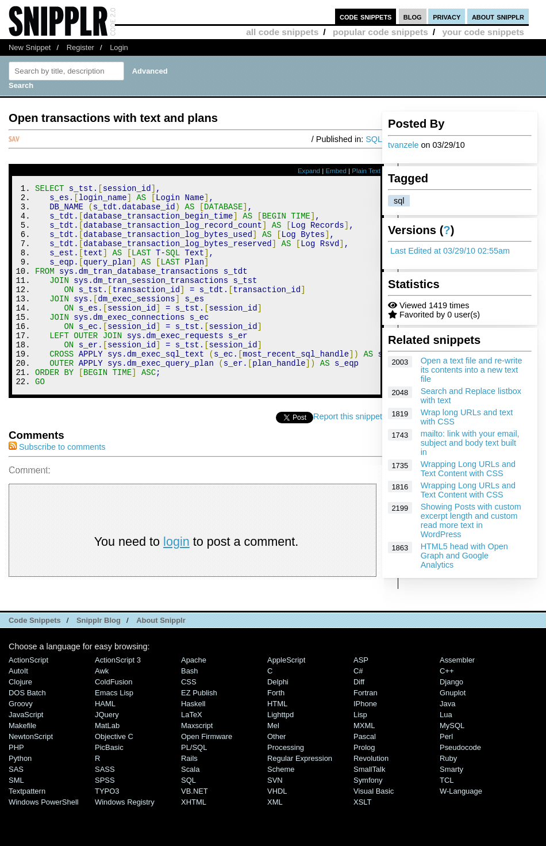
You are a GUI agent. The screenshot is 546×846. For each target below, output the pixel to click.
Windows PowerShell (44, 840)
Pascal (364, 774)
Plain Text (366, 170)
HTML (277, 741)
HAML (105, 741)
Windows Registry (125, 840)
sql (399, 200)
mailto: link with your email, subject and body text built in (470, 443)
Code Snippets (35, 658)
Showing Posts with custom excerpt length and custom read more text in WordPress (471, 520)
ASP (360, 698)
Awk (102, 709)
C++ (446, 709)
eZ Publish (199, 730)
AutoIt (18, 709)
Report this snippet (347, 454)
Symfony (367, 818)
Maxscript (197, 763)
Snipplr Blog (98, 658)
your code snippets (483, 32)
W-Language (461, 829)
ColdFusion (114, 719)
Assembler (457, 698)
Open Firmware (206, 774)
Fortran (365, 730)
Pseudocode (460, 785)
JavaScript (26, 752)
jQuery (107, 752)
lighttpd (280, 752)
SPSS (105, 818)
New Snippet (30, 47)
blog (412, 16)
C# (358, 709)
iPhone (365, 741)
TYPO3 (107, 829)
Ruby (448, 796)
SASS (105, 807)
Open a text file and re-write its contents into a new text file (471, 370)
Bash (189, 709)
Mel (273, 763)
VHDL (277, 829)
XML (275, 840)
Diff (358, 719)
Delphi (278, 719)
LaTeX (191, 752)
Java (447, 741)
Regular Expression (299, 796)
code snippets (366, 16)
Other (276, 774)
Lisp (360, 752)
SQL (374, 139)
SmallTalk (369, 807)
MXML (364, 763)
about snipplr (498, 16)
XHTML (193, 840)
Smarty (451, 807)
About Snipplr (161, 658)
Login (119, 47)
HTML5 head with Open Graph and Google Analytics (464, 555)
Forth (275, 730)
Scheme (281, 807)
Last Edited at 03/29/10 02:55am (450, 250)
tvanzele (403, 145)
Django (451, 719)
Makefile (22, 763)
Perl (446, 774)
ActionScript (28, 698)
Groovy (21, 741)
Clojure (20, 719)
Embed (336, 170)
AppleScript (286, 698)
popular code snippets (380, 32)
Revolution (371, 796)
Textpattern (27, 829)
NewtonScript (31, 774)
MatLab (107, 763)
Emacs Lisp (114, 730)
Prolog (364, 785)
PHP (16, 785)
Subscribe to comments (57, 484)
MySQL (452, 763)
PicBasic (109, 785)
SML (16, 818)
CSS (189, 719)
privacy (446, 16)
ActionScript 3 (118, 698)
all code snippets (282, 32)
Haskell (193, 741)
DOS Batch (27, 730)
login (176, 579)
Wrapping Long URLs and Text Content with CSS (468, 469)
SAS (16, 807)
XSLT (362, 840)
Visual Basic (373, 829)
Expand (309, 170)
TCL (446, 818)
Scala (190, 807)
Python (20, 796)
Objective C (114, 774)
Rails (189, 796)
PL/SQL (194, 785)
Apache (193, 698)
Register (80, 47)
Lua (446, 752)
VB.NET (194, 829)
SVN (275, 818)
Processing (285, 785)
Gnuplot (453, 730)
